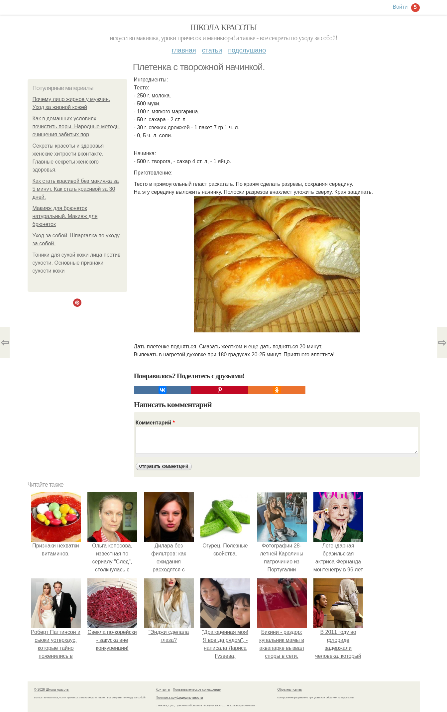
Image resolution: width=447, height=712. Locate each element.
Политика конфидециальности (179, 697)
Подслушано (247, 50)
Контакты (163, 689)
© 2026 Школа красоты (51, 689)
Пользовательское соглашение (197, 689)
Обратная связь (290, 689)
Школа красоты (223, 27)
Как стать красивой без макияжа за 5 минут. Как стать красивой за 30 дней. (76, 189)
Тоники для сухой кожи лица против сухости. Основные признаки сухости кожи (77, 263)
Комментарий (155, 422)
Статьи (212, 50)
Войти (400, 7)
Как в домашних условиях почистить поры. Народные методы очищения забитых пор (76, 126)
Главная (184, 50)
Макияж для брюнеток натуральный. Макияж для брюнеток (65, 216)
